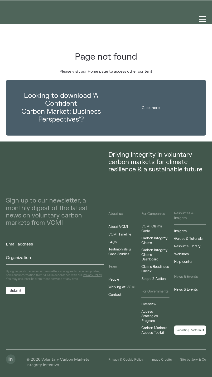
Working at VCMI (121, 287)
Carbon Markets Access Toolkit (154, 330)
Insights (180, 231)
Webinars (181, 254)
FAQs (112, 242)
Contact (114, 295)
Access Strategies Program (149, 316)
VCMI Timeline (119, 234)
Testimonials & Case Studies (119, 251)
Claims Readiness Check (155, 269)
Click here (151, 107)
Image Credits (161, 360)
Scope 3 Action (153, 279)
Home (93, 71)
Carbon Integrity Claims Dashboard (154, 254)
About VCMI (118, 227)
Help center (183, 262)
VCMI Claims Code (151, 228)
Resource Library (187, 246)
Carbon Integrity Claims (154, 240)
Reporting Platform (190, 330)
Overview (148, 304)
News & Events (186, 289)
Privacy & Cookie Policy (125, 360)
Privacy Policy (92, 275)
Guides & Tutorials (188, 239)
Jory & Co (198, 360)
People (113, 280)
